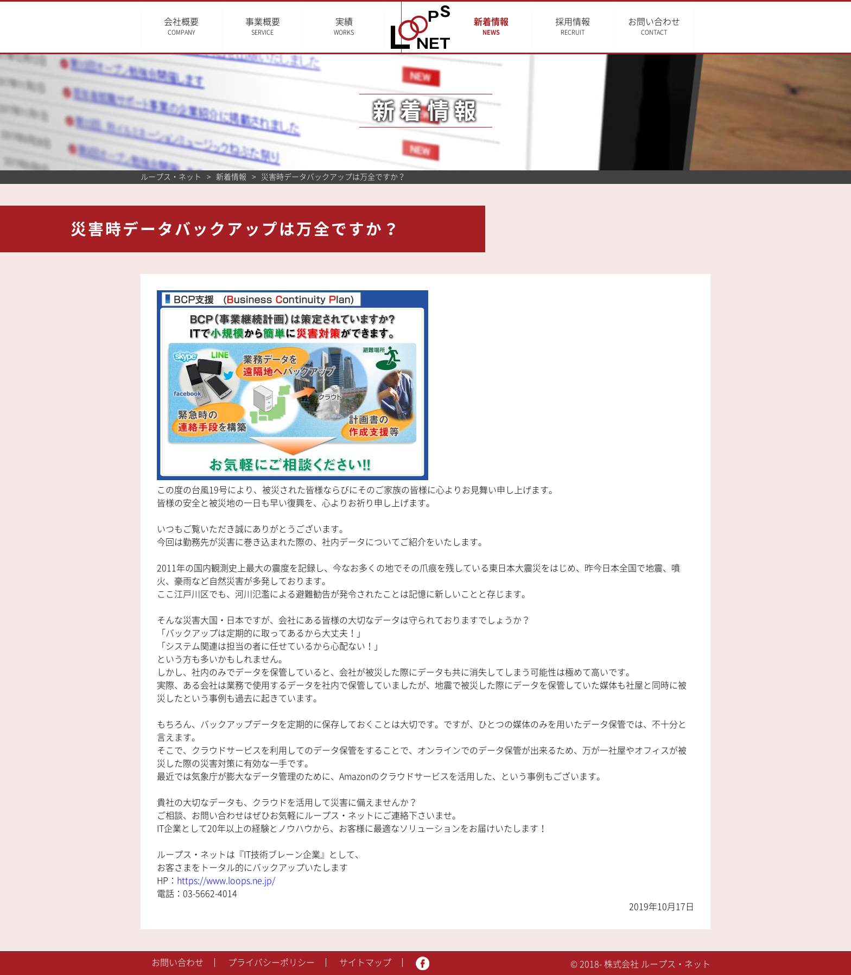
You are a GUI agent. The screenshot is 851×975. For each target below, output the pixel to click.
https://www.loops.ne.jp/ (226, 880)
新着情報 (507, 26)
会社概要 (181, 26)
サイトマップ (365, 962)
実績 (344, 26)
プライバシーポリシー (271, 962)
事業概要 (262, 26)
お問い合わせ (670, 26)
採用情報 (588, 26)
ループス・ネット (171, 177)
